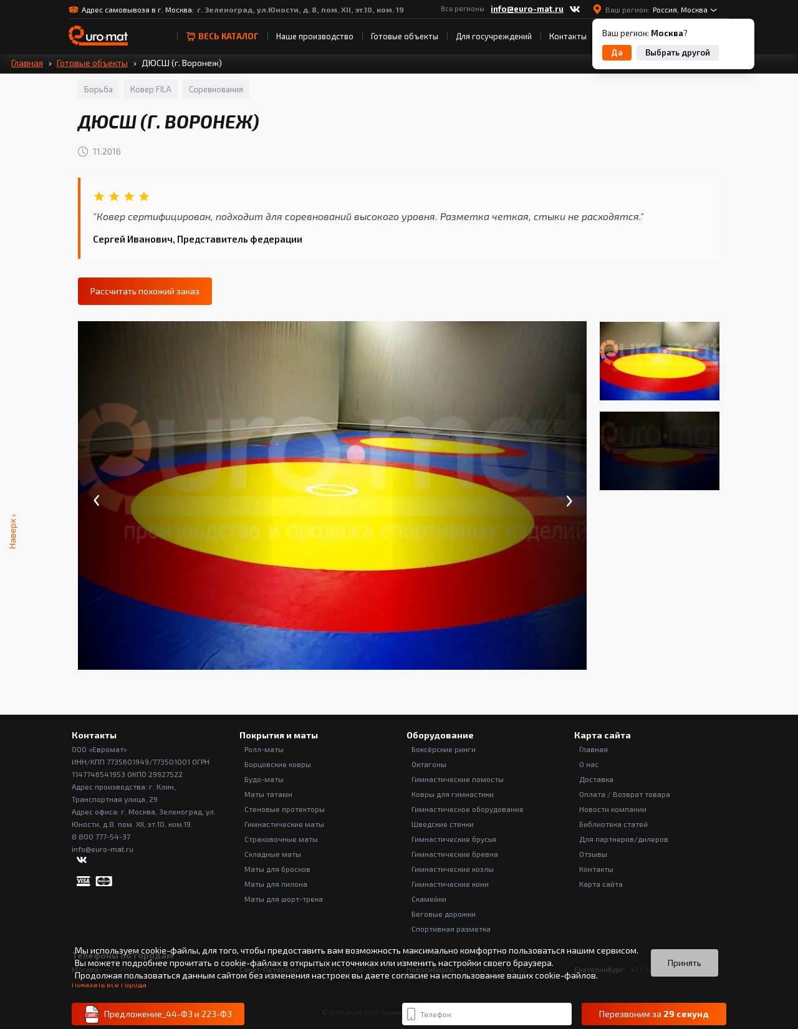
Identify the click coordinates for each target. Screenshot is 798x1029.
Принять (684, 962)
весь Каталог (222, 36)
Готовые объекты (404, 36)
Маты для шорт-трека (283, 898)
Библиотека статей (613, 823)
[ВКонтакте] (575, 9)
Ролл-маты (264, 749)
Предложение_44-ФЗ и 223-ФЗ (158, 1014)
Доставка (596, 779)
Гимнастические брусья (453, 838)
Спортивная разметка (451, 928)
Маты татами (268, 794)
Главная (27, 62)
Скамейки (428, 898)
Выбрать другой (677, 52)
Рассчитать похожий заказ (145, 291)
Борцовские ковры (277, 764)
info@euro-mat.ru (527, 9)
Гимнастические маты (284, 823)
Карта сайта (601, 883)
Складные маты (272, 853)
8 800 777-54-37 (101, 836)
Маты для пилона (275, 883)
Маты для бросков (277, 868)
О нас (588, 764)
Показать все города (109, 984)
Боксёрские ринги (443, 749)
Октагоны (428, 764)
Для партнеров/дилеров (623, 838)
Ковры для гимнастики (452, 794)
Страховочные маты (281, 838)
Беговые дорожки (443, 913)
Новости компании (613, 808)
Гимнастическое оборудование (467, 808)
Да (617, 52)
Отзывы (593, 853)
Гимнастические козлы (452, 868)
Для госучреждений (494, 36)
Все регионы (462, 8)
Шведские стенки (442, 823)
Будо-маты (264, 779)
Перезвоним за (654, 1014)
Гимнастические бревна (454, 853)
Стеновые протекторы (284, 808)
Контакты (568, 36)
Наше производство (314, 36)
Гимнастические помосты (457, 779)
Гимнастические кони (450, 883)
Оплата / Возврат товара (624, 794)
